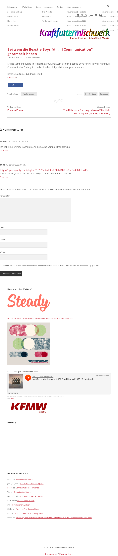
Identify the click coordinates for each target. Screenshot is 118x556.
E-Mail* (3, 229)
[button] (15, 75)
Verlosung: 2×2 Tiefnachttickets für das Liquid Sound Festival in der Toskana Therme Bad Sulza (54, 507)
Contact (58, 7)
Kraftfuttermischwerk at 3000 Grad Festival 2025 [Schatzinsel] (44, 386)
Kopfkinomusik (29, 83)
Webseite (4, 242)
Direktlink (12, 67)
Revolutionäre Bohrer (24, 469)
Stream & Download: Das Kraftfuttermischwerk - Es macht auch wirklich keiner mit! (40, 308)
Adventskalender (72, 7)
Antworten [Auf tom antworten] (4, 167)
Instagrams (47, 7)
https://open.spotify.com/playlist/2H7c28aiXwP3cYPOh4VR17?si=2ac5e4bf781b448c (44, 159)
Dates (37, 7)
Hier (12, 388)
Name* (3, 217)
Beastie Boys (90, 83)
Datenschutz (66, 544)
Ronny (9, 477)
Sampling (104, 83)
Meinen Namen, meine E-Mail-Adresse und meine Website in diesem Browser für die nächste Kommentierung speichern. (51, 255)
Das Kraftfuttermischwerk (15, 386)
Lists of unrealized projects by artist (28, 503)
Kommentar (5, 185)
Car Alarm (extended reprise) (32, 473)
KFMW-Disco (26, 7)
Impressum (51, 544)
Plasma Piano (15, 99)
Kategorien (11, 7)
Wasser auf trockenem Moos (27, 499)
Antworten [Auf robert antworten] (4, 140)
